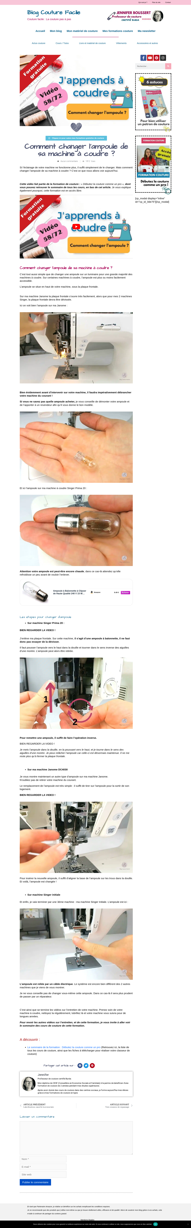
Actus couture (39, 43)
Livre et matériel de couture (93, 43)
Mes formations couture (118, 31)
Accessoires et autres (148, 43)
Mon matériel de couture (82, 31)
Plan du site (156, 2)
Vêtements (122, 43)
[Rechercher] (168, 66)
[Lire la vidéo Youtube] (76, 226)
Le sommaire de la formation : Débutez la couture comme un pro (63, 1047)
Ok (155, 1224)
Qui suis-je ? (142, 2)
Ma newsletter (147, 31)
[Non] (188, 1224)
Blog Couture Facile (53, 13)
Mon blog (56, 31)
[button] (79, 1065)
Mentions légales (87, 1220)
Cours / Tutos (63, 43)
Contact (168, 2)
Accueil (40, 31)
